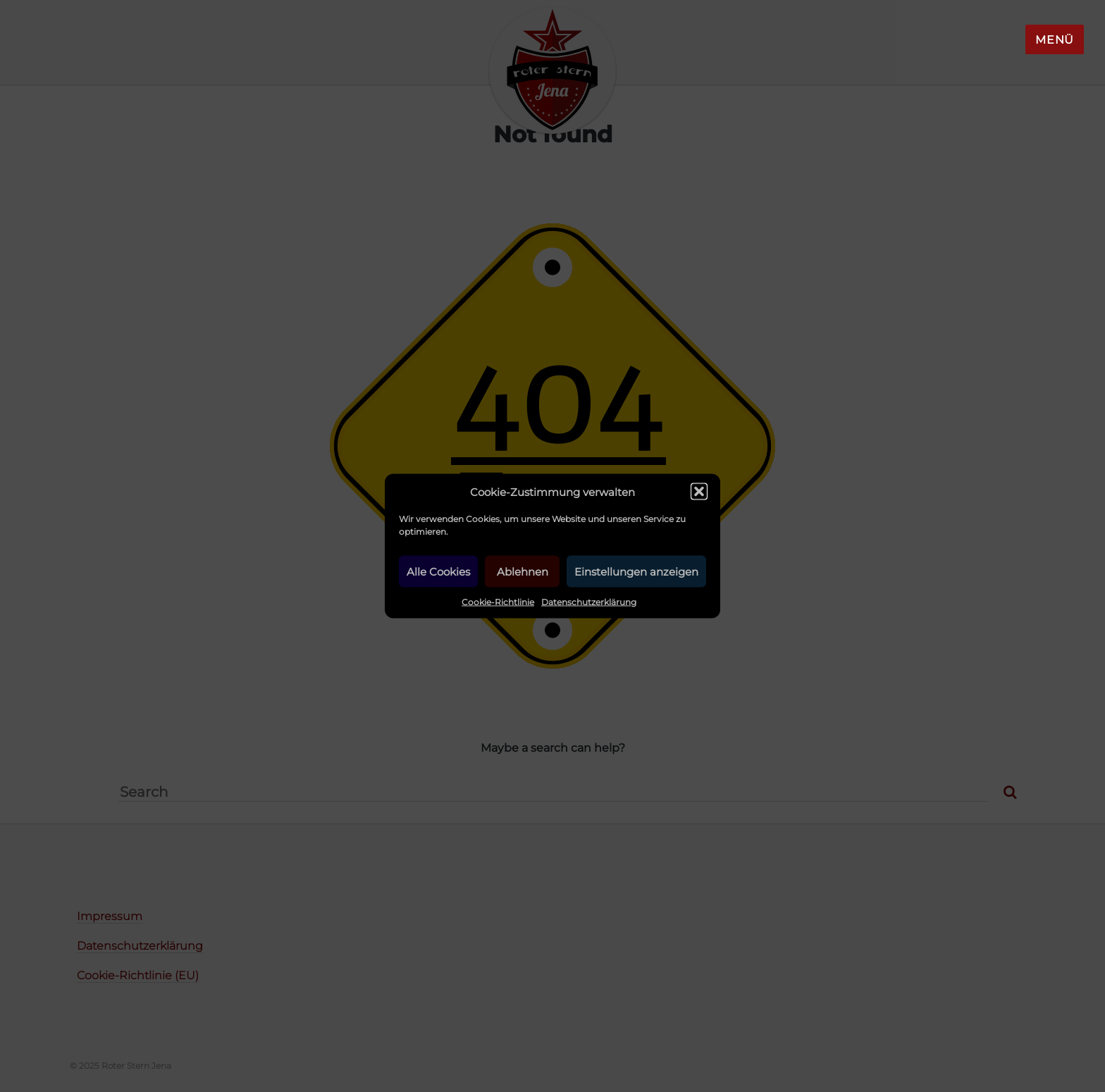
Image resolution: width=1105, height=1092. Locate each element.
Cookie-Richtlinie (498, 602)
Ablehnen (522, 571)
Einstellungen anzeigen (636, 571)
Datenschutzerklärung (588, 602)
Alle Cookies (438, 571)
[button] (699, 492)
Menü (1054, 39)
